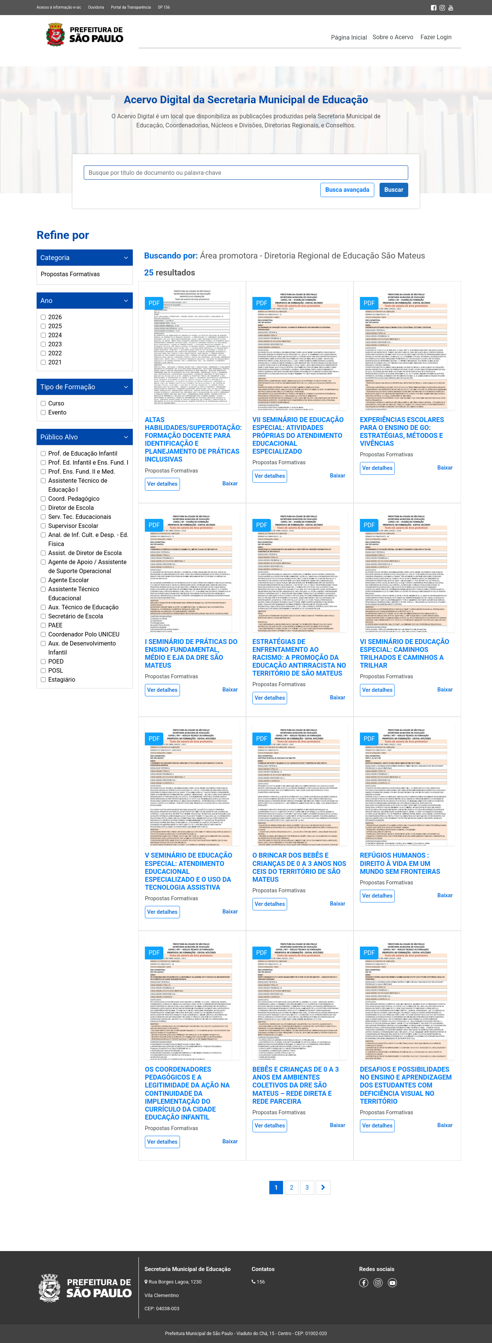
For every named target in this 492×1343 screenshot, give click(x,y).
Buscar (393, 189)
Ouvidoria (96, 7)
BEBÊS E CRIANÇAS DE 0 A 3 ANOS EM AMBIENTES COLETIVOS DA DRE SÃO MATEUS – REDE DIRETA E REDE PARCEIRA (295, 1085)
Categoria (55, 258)
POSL (55, 670)
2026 (55, 317)
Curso (56, 403)
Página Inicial (349, 37)
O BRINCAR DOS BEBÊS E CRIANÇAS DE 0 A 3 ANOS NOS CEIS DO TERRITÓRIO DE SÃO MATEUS (299, 867)
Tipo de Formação (67, 387)
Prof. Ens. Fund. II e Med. (81, 471)
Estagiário (61, 679)
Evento (57, 412)
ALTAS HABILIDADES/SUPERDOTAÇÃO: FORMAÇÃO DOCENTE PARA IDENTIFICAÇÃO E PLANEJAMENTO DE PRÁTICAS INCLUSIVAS (193, 439)
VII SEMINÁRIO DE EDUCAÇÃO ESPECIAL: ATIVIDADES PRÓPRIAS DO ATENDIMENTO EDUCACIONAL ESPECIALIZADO (298, 435)
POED (56, 661)
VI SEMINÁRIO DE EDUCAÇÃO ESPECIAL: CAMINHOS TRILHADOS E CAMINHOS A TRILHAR (404, 653)
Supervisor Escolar (73, 525)
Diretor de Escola (71, 507)
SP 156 (164, 7)
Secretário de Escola (75, 616)
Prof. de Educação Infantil (82, 453)
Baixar (230, 483)
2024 (55, 335)
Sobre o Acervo (393, 37)
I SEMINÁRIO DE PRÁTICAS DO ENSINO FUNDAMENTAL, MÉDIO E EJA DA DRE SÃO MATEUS (191, 653)
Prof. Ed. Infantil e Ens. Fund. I (88, 462)
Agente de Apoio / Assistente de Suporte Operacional (87, 566)
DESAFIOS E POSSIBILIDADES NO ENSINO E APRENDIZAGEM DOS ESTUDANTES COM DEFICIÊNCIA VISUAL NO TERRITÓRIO (406, 1085)
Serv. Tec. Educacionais (79, 516)
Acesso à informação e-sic (59, 7)
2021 (55, 362)
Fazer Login (436, 37)
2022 (55, 353)
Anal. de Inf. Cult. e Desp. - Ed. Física (88, 539)
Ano (46, 300)
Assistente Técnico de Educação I (77, 485)
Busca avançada (347, 189)
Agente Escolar (68, 580)
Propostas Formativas (70, 274)
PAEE (55, 625)
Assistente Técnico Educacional (73, 594)
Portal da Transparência (131, 7)
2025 (55, 326)
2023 (55, 344)
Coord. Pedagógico (74, 498)
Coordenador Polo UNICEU (84, 634)
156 (261, 1282)
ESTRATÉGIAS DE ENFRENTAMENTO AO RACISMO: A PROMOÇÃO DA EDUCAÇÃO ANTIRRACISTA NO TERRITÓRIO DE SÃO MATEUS (299, 657)
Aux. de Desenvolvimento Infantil (82, 648)
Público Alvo (59, 437)
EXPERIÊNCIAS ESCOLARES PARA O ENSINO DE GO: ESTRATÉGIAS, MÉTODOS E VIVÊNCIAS (402, 431)
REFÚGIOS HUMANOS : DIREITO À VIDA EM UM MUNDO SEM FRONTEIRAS (400, 863)
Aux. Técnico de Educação (83, 607)
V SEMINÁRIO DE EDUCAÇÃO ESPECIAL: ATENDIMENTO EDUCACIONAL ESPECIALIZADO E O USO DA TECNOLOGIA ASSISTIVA (188, 871)
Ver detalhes (162, 484)
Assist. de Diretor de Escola (85, 553)
